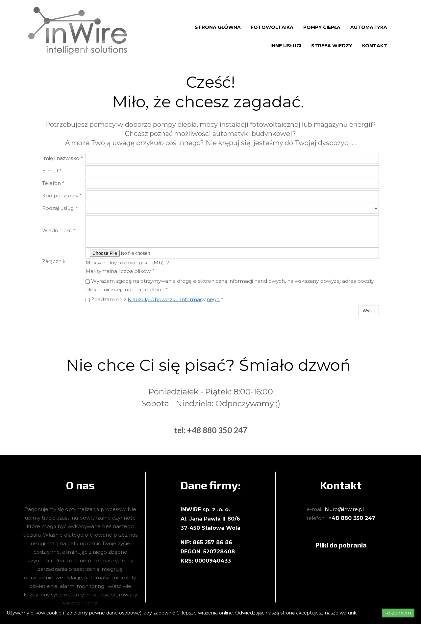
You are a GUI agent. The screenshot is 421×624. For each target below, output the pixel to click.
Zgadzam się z (154, 299)
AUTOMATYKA (368, 27)
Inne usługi (285, 46)
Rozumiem (398, 613)
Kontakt (374, 46)
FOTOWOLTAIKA (272, 27)
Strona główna (218, 27)
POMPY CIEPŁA (321, 27)
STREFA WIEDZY (331, 46)
